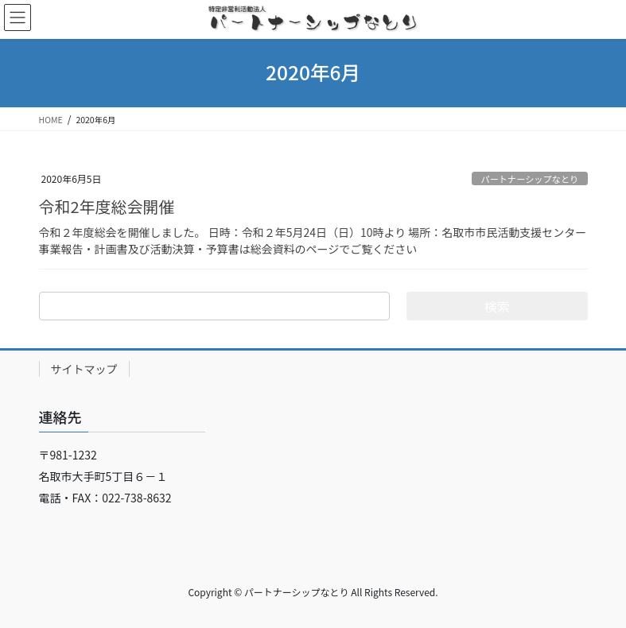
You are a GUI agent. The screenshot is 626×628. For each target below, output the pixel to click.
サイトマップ (84, 369)
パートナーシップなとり (529, 179)
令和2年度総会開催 (107, 206)
